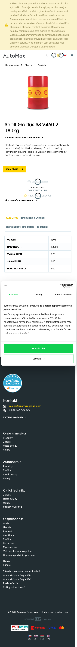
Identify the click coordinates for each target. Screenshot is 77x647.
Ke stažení (8, 543)
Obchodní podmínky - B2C (17, 579)
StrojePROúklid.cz (12, 506)
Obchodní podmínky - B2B (17, 575)
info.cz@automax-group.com (25, 406)
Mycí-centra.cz (11, 547)
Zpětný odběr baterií (14, 587)
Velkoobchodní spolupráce (17, 551)
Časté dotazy (10, 445)
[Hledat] (46, 55)
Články (6, 449)
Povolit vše (38, 348)
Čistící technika (14, 490)
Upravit (39, 358)
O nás (6, 523)
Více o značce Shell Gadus (19, 201)
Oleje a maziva (12, 65)
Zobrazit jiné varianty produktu (22, 138)
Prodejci (7, 531)
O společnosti (13, 519)
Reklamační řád (11, 583)
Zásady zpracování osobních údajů (21, 571)
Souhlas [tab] (13, 294)
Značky (7, 441)
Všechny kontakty (13, 417)
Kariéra (7, 565)
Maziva (28, 65)
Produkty (8, 438)
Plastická (42, 65)
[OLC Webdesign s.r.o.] (38, 619)
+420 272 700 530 (19, 410)
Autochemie (12, 462)
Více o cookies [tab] (63, 294)
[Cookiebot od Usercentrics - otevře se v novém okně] (59, 286)
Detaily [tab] (39, 294)
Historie (7, 527)
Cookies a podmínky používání (19, 555)
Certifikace (9, 535)
